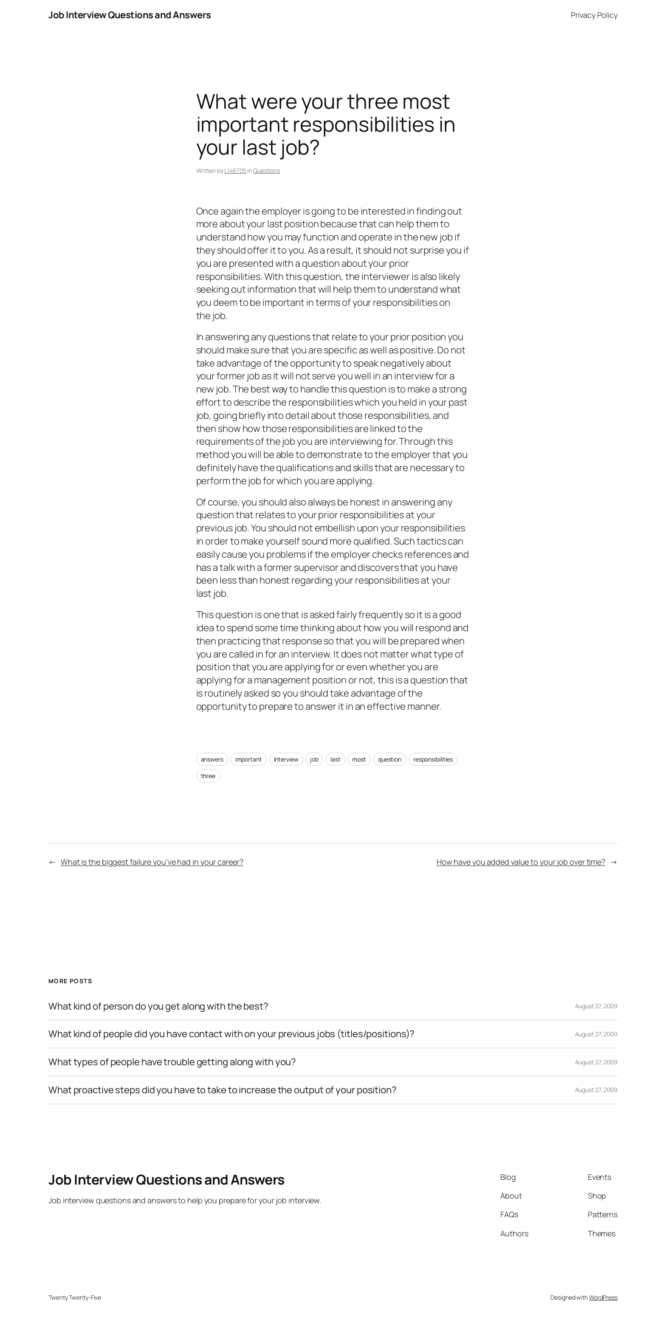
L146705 (235, 170)
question (389, 759)
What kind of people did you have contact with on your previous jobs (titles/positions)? (231, 1034)
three (208, 776)
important (248, 759)
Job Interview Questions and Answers (129, 14)
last (335, 759)
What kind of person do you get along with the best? (158, 1006)
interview (286, 759)
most (359, 759)
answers (212, 759)
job (314, 759)
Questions (266, 170)
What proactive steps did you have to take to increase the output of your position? (222, 1090)
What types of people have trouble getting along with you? (172, 1062)
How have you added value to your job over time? (521, 862)
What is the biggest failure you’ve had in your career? (152, 862)
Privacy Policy (594, 15)
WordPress (603, 1297)
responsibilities (433, 759)
